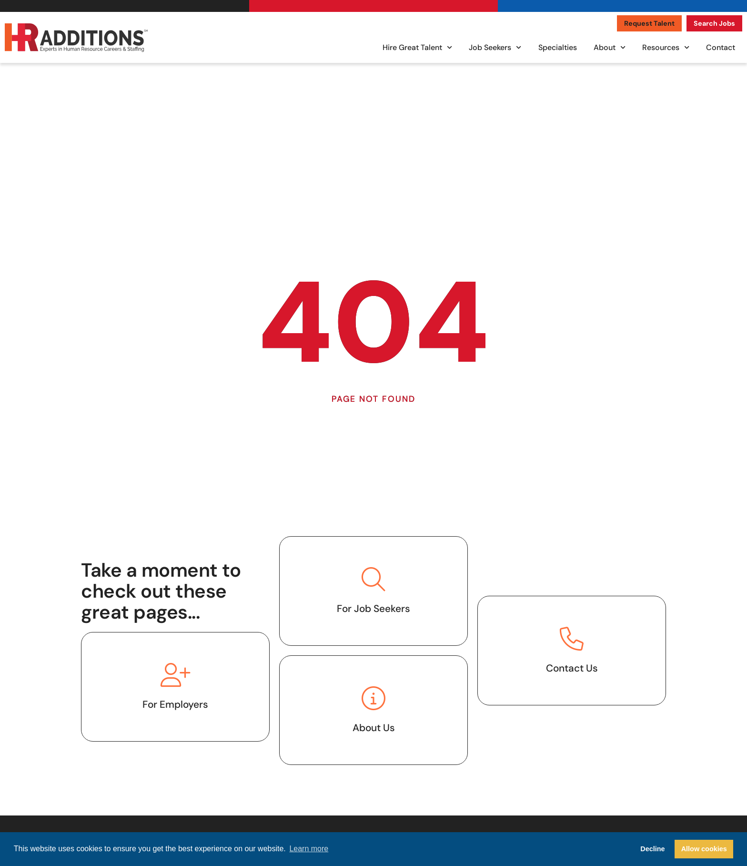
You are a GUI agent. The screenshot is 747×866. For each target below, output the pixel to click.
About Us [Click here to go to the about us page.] (374, 728)
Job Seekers (495, 47)
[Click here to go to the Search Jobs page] (714, 23)
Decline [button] (652, 849)
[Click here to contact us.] (572, 639)
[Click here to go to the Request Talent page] (649, 23)
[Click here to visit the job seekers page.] (373, 579)
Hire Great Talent (417, 47)
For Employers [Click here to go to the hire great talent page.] (175, 704)
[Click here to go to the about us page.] (373, 698)
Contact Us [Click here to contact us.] (572, 668)
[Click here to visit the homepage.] (76, 37)
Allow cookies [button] (704, 849)
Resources (665, 47)
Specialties (557, 47)
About (610, 47)
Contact (720, 47)
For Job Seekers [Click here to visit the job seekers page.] (373, 608)
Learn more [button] (308, 849)
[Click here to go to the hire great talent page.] (175, 675)
